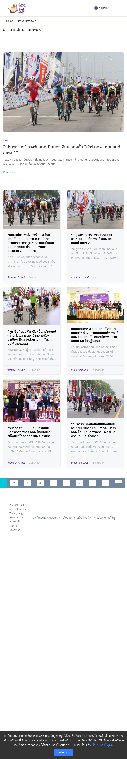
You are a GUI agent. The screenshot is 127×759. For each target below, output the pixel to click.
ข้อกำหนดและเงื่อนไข (45, 517)
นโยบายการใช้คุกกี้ (102, 745)
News (6, 140)
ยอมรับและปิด (63, 752)
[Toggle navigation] (116, 8)
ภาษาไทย (101, 8)
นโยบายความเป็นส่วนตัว (77, 517)
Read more (10, 172)
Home (9, 21)
